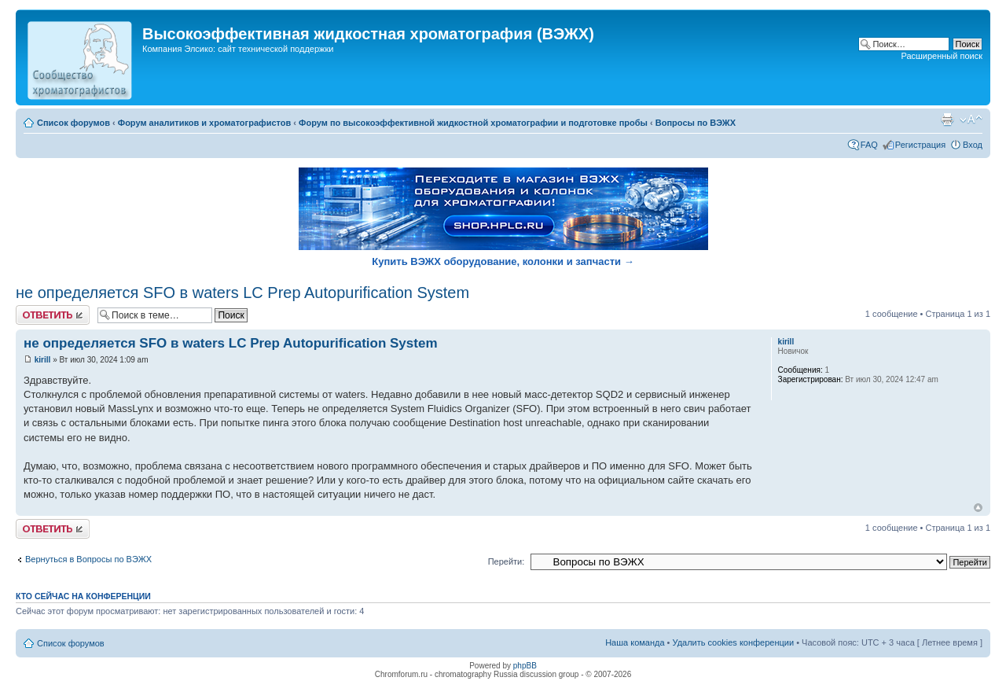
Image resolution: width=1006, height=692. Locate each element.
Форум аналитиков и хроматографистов (204, 122)
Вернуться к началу (978, 507)
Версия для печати (947, 119)
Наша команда (634, 642)
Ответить (53, 315)
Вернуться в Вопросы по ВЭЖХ (88, 559)
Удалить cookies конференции (734, 642)
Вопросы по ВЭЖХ (695, 122)
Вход (972, 144)
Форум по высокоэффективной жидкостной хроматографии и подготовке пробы (473, 122)
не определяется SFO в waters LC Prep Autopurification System (242, 292)
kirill (43, 359)
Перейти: (506, 561)
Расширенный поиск (941, 56)
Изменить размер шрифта (971, 119)
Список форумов (73, 122)
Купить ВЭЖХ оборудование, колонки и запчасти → (502, 261)
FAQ (869, 144)
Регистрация (920, 144)
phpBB (525, 665)
